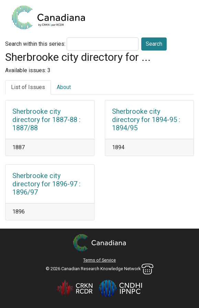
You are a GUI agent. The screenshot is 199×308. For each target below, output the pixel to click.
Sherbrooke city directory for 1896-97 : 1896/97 (46, 184)
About (64, 87)
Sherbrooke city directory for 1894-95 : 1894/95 (146, 119)
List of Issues (28, 87)
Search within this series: (35, 44)
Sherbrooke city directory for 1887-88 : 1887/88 (46, 119)
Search (154, 44)
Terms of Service (99, 260)
